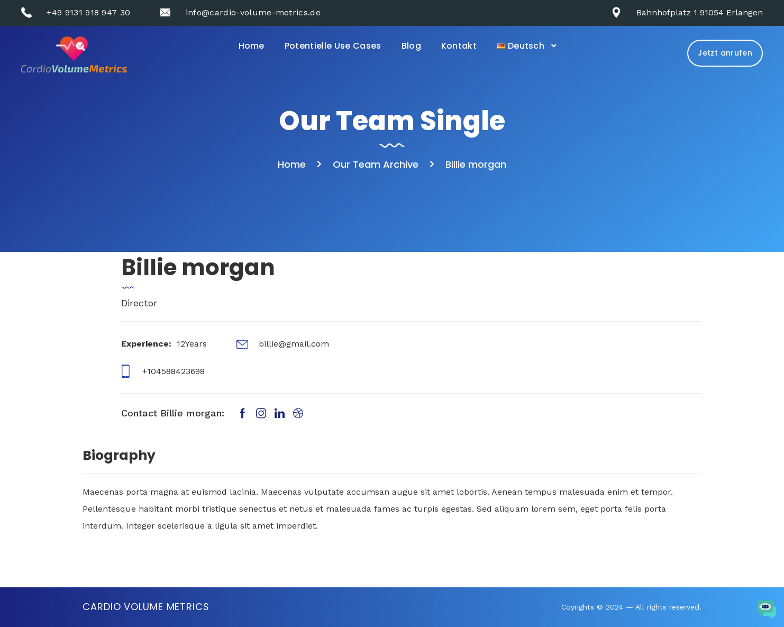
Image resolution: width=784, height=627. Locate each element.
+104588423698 (173, 371)
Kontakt (459, 46)
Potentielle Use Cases (333, 46)
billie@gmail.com (294, 344)
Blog (411, 46)
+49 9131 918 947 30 (88, 12)
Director (139, 302)
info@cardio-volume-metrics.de (253, 12)
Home (252, 46)
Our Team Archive (375, 164)
